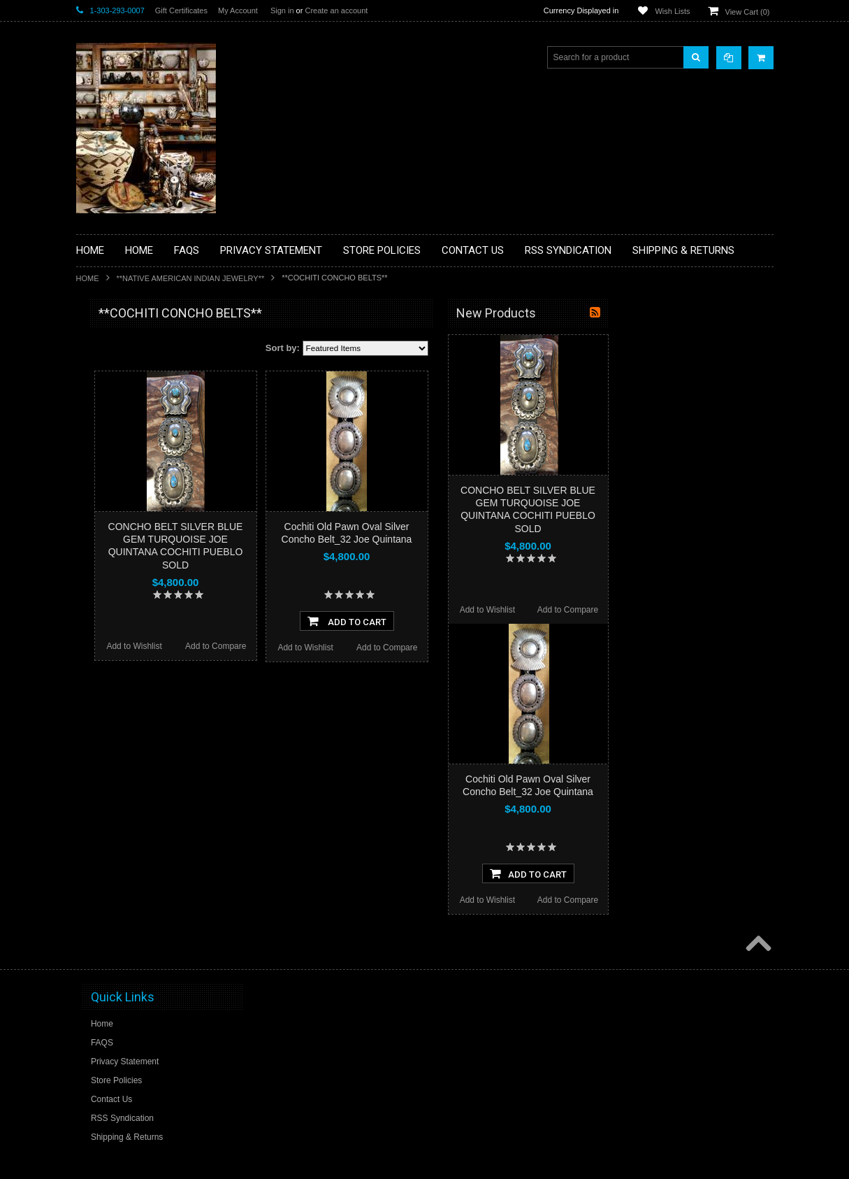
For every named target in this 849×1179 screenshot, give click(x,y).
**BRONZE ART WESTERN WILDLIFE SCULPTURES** (157, 458)
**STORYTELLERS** (124, 772)
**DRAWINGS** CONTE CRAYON (148, 487)
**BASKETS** (110, 369)
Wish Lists (672, 11)
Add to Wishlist (297, 646)
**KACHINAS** (112, 535)
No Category (108, 795)
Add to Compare (379, 646)
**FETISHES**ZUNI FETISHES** (146, 511)
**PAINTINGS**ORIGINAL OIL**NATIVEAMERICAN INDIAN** (150, 635)
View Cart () (747, 12)
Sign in (282, 10)
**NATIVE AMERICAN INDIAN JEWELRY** (191, 278)
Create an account (336, 10)
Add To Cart (510, 621)
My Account (238, 10)
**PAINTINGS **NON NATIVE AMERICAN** (140, 399)
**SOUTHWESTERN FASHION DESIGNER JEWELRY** (143, 706)
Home (87, 278)
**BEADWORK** (116, 429)
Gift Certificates (181, 10)
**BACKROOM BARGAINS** (138, 345)
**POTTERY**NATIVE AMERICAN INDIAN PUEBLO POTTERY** (149, 742)
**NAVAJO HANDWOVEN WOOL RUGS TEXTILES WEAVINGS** (147, 671)
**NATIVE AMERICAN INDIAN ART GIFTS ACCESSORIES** (150, 565)
